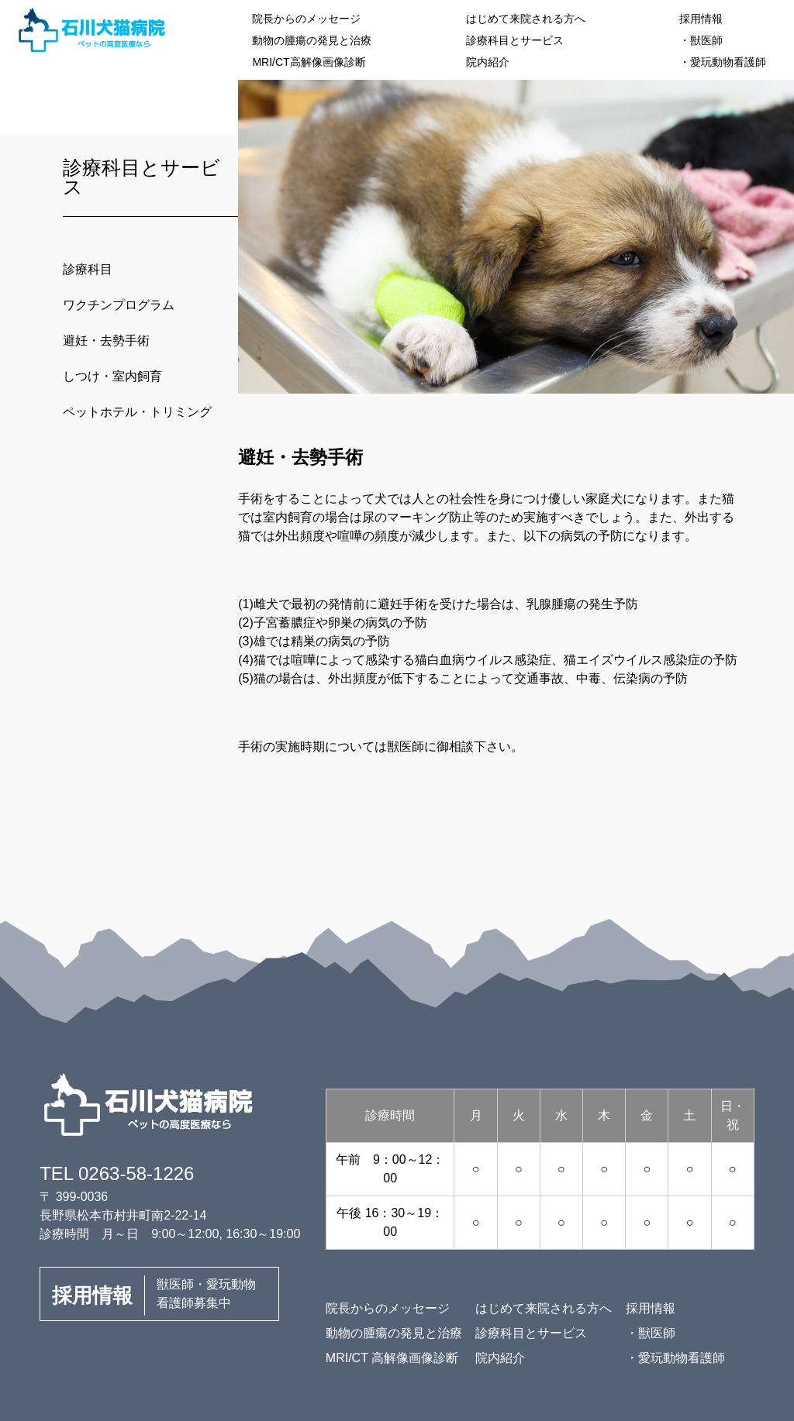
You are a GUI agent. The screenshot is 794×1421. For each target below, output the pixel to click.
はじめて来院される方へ (525, 18)
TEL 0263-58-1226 (117, 1173)
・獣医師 (701, 40)
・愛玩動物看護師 (722, 62)
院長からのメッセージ (306, 18)
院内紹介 (487, 62)
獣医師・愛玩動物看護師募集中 (154, 1295)
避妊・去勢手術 (106, 340)
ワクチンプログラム (118, 304)
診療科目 (87, 269)
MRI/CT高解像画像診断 (308, 62)
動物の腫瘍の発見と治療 (311, 40)
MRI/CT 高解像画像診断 (392, 1357)
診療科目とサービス (515, 40)
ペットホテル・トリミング (137, 411)
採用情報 (701, 18)
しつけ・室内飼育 (112, 376)
